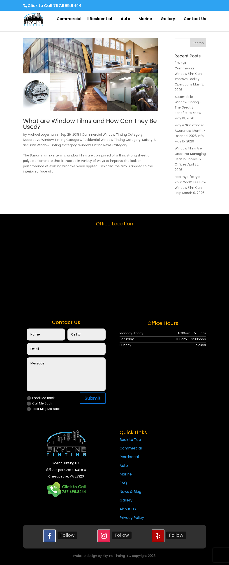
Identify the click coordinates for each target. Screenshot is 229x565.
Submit (93, 398)
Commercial (131, 448)
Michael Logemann (43, 134)
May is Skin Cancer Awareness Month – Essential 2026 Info (190, 130)
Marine (126, 474)
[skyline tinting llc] (114, 267)
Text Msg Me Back (43, 409)
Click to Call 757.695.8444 (54, 5)
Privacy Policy (132, 517)
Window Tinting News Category (102, 145)
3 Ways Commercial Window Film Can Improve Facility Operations (188, 74)
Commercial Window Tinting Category (112, 134)
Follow (67, 535)
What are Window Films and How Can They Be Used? (90, 124)
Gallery (126, 500)
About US (128, 509)
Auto (124, 465)
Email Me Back (41, 398)
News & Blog (130, 491)
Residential (129, 456)
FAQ (123, 482)
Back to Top (130, 439)
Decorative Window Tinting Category (52, 139)
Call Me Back (39, 403)
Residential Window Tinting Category (112, 139)
